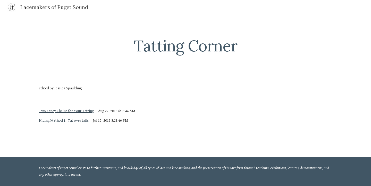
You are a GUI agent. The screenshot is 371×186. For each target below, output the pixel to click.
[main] (185, 45)
